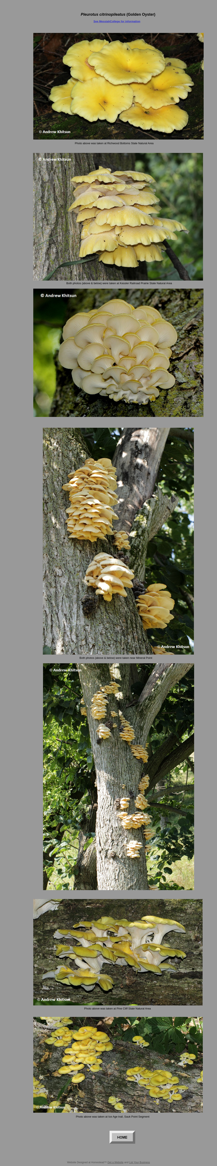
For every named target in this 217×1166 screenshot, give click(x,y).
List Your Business (139, 1162)
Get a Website (115, 1162)
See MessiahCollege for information (116, 21)
